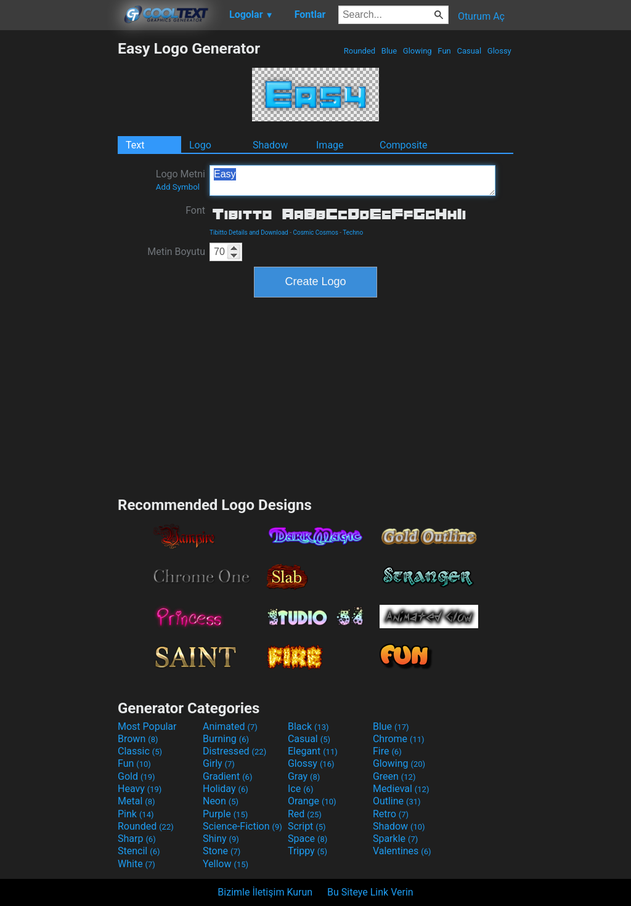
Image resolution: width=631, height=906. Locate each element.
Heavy (139, 789)
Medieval (401, 789)
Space (307, 838)
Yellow (225, 864)
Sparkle (395, 838)
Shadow (270, 145)
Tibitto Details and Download (249, 232)
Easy (352, 180)
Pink (136, 814)
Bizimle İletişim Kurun (265, 892)
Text (135, 145)
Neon (220, 801)
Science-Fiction (242, 826)
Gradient (227, 776)
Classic (140, 751)
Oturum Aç (481, 16)
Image (330, 145)
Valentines (402, 851)
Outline (397, 801)
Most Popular (147, 726)
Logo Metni (180, 180)
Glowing (417, 50)
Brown (138, 739)
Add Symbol (178, 187)
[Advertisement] (58, 224)
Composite (404, 145)
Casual (469, 50)
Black (308, 726)
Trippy (307, 851)
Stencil (139, 851)
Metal (136, 801)
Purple (225, 814)
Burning (226, 739)
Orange (312, 801)
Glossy (499, 50)
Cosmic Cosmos (315, 232)
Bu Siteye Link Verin (370, 892)
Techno (353, 232)
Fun (444, 50)
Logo (200, 145)
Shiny (221, 838)
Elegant (313, 751)
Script (307, 826)
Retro (391, 814)
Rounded (360, 50)
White (136, 864)
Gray (304, 776)
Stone (221, 851)
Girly (219, 763)
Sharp (137, 838)
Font (195, 210)
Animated (230, 726)
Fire (387, 751)
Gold (136, 776)
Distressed (234, 751)
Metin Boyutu (176, 251)
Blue (389, 50)
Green (394, 776)
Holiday (225, 789)
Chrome (399, 739)
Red (305, 814)
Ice (300, 789)
